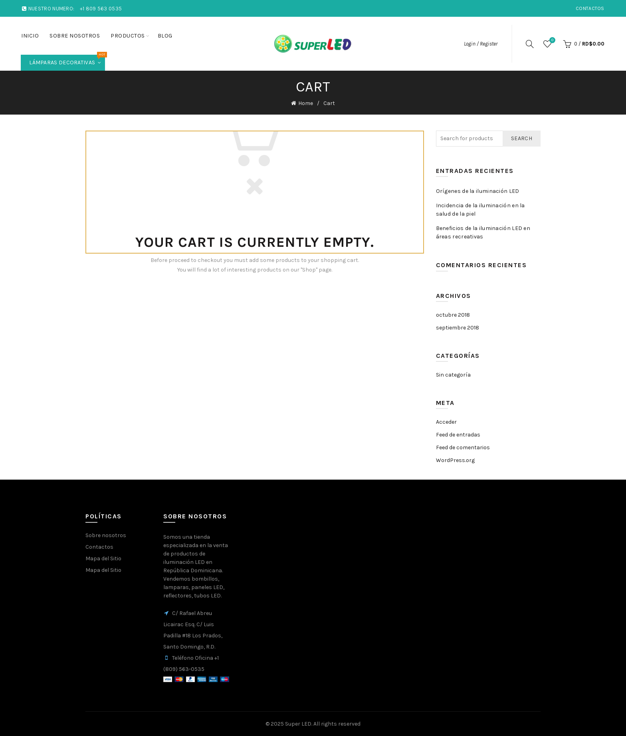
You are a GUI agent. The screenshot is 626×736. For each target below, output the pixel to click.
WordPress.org (455, 460)
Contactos (590, 8)
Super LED (298, 723)
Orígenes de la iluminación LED (477, 191)
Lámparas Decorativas (67, 60)
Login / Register (480, 44)
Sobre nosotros (75, 35)
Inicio (30, 35)
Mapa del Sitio (103, 558)
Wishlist (551, 40)
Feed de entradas (458, 434)
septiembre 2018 (457, 327)
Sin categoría (453, 374)
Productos (128, 35)
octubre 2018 (453, 314)
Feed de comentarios (463, 447)
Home (305, 103)
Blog (165, 35)
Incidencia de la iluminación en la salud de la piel (480, 209)
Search (521, 138)
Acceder (446, 422)
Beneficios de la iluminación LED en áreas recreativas (483, 232)
